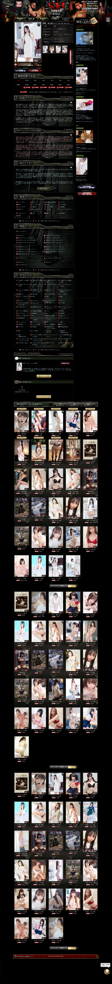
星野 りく (55, 824)
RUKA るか (72, 578)
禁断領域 (90, 491)
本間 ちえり (38, 462)
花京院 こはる (21, 853)
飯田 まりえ (55, 433)
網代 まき (72, 520)
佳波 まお (55, 549)
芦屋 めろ (89, 520)
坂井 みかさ (38, 549)
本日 (60, 405)
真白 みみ (55, 491)
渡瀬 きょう (21, 911)
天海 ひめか (21, 491)
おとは (38, 433)
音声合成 (21, 519)
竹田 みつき (21, 462)
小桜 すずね (72, 433)
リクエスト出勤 (90, 461)
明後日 (88, 405)
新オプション (39, 518)
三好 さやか (72, 730)
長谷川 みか (72, 462)
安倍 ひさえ (55, 520)
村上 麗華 (21, 433)
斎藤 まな (21, 759)
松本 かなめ (89, 549)
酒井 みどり (89, 824)
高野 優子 (89, 433)
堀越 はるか (72, 491)
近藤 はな (38, 578)
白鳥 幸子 (55, 882)
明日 (74, 405)
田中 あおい (72, 549)
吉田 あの (55, 462)
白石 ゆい (38, 491)
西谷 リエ (55, 578)
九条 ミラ (21, 578)
